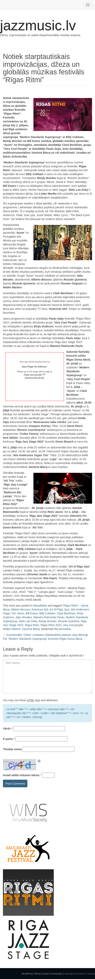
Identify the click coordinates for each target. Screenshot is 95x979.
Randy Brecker (47, 621)
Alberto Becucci (20, 609)
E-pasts (9, 738)
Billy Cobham (47, 613)
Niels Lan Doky (28, 621)
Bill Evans (32, 613)
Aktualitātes (40, 605)
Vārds (7, 728)
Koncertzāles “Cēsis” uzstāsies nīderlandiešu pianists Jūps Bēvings (45, 634)
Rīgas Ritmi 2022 (50, 625)
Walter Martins (12, 629)
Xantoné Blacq (31, 629)
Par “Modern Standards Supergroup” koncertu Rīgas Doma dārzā (44, 638)
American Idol (39, 609)
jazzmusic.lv (38, 25)
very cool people (73, 625)
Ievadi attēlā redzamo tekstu (21, 775)
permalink (65, 629)
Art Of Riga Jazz (59, 609)
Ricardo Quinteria (68, 621)
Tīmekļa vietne (12, 749)
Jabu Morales (23, 617)
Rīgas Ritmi (32, 625)
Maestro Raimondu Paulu (48, 617)
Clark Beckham (66, 613)
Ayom (20, 613)
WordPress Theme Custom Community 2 (43, 973)
